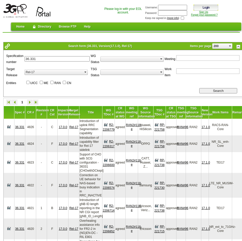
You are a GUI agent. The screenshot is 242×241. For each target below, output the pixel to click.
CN (69, 83)
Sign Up (203, 12)
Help (87, 26)
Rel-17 (73, 127)
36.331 (20, 127)
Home (20, 26)
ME (46, 83)
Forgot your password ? (204, 14)
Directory (41, 27)
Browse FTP (67, 26)
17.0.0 (63, 127)
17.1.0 (206, 127)
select (230, 46)
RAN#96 (182, 127)
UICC (34, 83)
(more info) (173, 18)
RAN (57, 83)
